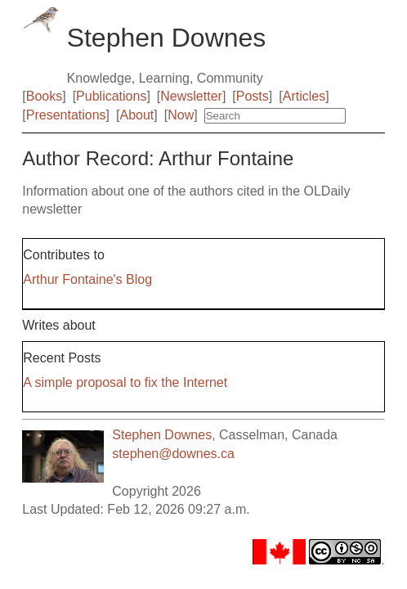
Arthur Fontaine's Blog (87, 279)
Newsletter (191, 96)
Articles (304, 96)
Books (44, 96)
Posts (252, 96)
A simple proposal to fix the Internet (125, 382)
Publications (111, 96)
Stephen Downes (162, 435)
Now (181, 115)
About (136, 115)
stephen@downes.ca (173, 454)
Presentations (66, 115)
